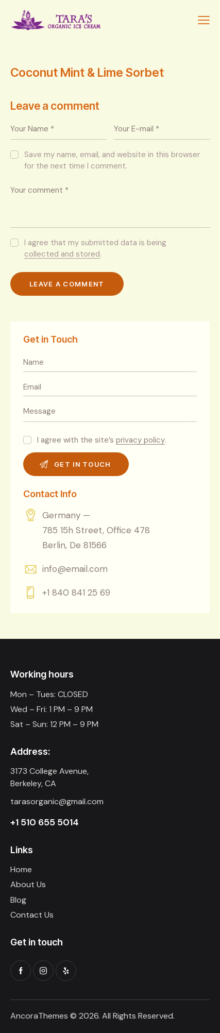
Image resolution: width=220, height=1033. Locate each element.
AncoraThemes (39, 1015)
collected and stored (62, 254)
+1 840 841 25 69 (76, 592)
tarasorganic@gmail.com (57, 801)
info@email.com (75, 568)
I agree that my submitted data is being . (95, 248)
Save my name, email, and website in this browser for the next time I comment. (112, 160)
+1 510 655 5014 (44, 822)
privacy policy (140, 440)
